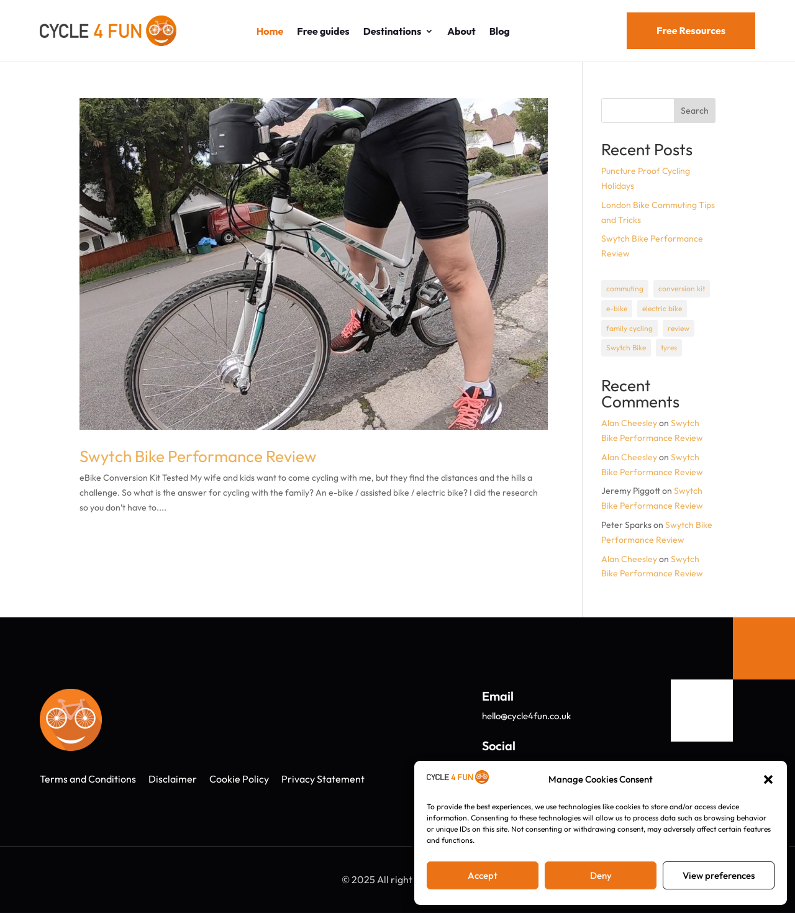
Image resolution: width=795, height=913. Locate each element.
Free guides (323, 31)
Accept (482, 875)
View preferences (719, 875)
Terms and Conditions (88, 779)
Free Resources (690, 30)
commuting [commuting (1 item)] (624, 288)
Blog (499, 31)
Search (695, 110)
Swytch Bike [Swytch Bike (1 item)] (626, 347)
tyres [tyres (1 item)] (669, 347)
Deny (601, 875)
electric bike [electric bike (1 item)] (662, 308)
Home (270, 31)
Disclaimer (172, 779)
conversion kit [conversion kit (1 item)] (681, 288)
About (461, 31)
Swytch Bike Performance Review (198, 456)
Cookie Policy (239, 779)
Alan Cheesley (629, 423)
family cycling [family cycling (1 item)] (629, 328)
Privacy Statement (323, 779)
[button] (768, 779)
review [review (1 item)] (678, 328)
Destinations (392, 31)
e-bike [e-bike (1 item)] (616, 308)
